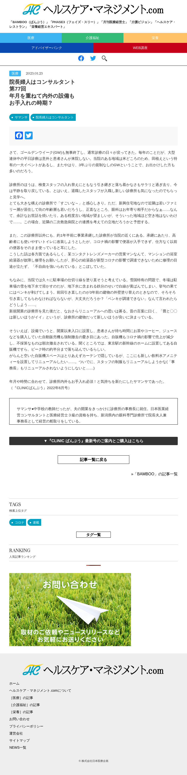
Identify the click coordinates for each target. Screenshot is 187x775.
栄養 (155, 38)
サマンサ (21, 117)
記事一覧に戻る (93, 460)
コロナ (19, 522)
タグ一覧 (93, 535)
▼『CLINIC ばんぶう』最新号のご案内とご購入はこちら (93, 441)
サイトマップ (19, 740)
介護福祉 (92, 38)
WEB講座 (140, 48)
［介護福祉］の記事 (24, 705)
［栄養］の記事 (21, 712)
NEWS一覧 (17, 747)
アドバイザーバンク (46, 48)
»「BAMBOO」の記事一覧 (154, 474)
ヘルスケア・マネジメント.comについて (40, 690)
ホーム (14, 683)
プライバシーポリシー (26, 726)
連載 (36, 522)
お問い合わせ (19, 719)
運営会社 (16, 733)
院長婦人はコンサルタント (55, 117)
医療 (31, 38)
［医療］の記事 (21, 698)
